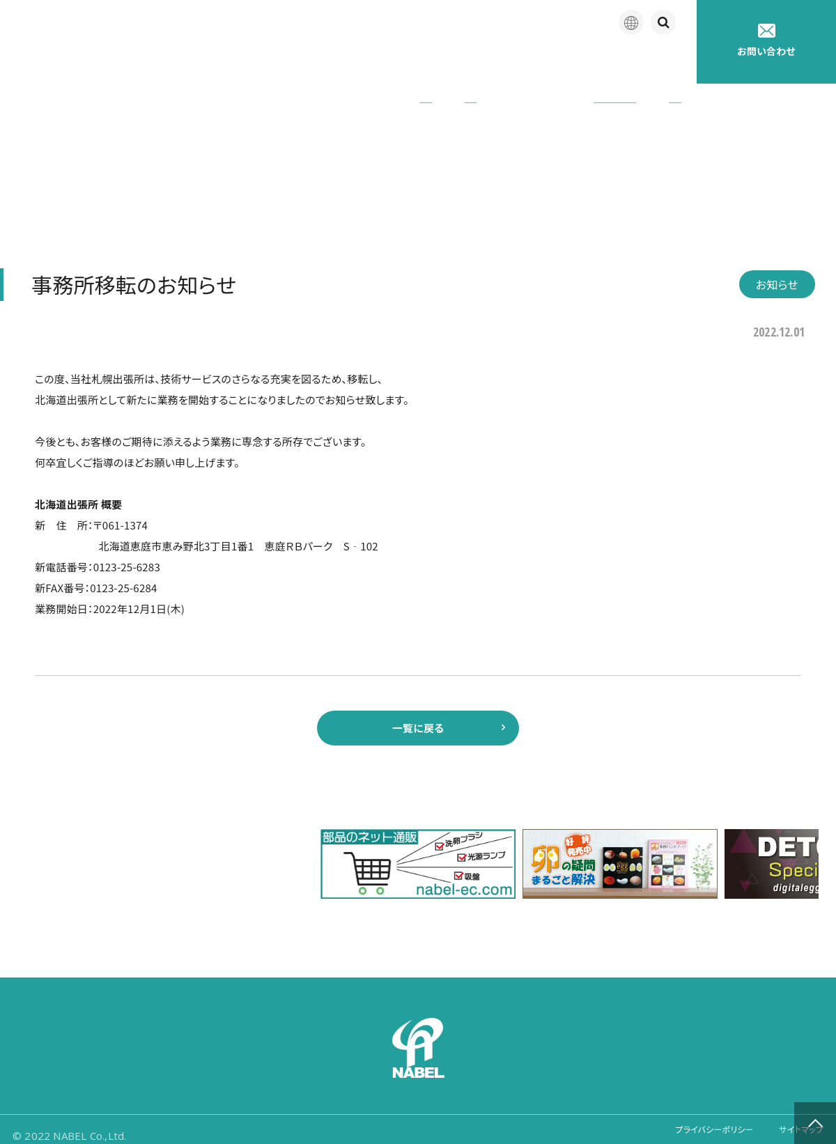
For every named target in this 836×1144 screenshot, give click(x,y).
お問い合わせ (766, 41)
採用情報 (658, 62)
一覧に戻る (417, 712)
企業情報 (284, 62)
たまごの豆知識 (566, 62)
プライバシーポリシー (694, 1122)
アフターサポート (457, 62)
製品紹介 (362, 62)
